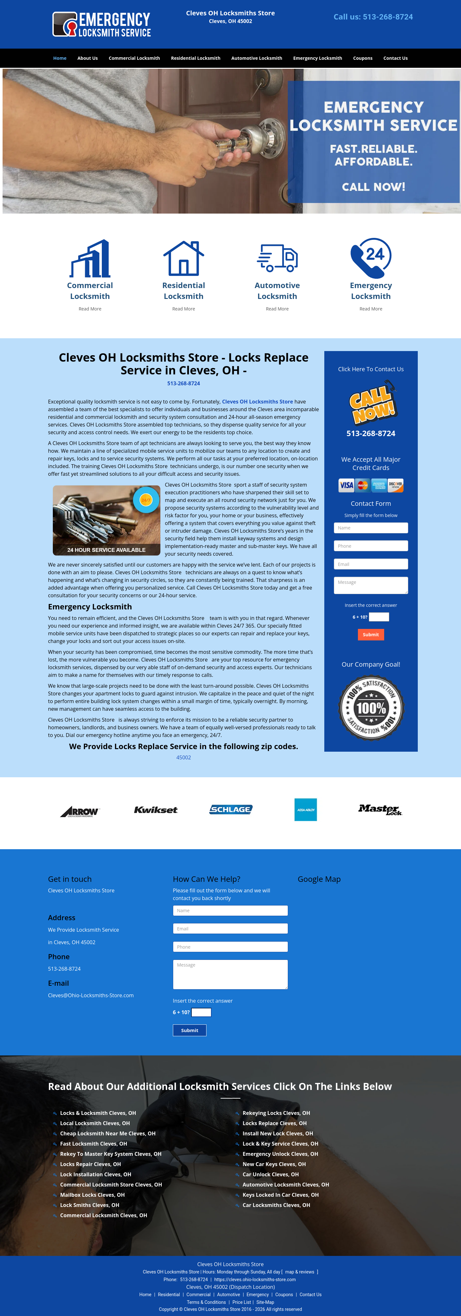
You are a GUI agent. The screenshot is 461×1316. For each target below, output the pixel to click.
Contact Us (396, 58)
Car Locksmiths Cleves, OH (276, 1205)
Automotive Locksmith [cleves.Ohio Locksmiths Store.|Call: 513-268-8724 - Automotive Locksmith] (277, 290)
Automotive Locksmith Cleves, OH (286, 1184)
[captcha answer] (379, 617)
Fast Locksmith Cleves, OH (93, 1143)
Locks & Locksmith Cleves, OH (98, 1112)
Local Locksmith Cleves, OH (95, 1123)
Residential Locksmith (196, 58)
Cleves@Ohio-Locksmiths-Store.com (91, 995)
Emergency (258, 1294)
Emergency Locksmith (317, 58)
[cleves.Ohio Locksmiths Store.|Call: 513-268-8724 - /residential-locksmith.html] (183, 258)
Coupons (362, 58)
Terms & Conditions (206, 1302)
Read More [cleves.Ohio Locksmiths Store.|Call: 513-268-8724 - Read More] (90, 309)
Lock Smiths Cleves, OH (89, 1205)
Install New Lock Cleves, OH (278, 1133)
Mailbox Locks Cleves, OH (92, 1194)
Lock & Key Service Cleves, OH (281, 1143)
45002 (183, 757)
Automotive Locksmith (256, 58)
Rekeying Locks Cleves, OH (276, 1112)
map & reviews (300, 1271)
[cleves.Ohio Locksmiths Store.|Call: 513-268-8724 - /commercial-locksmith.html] (90, 258)
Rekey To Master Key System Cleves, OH (111, 1153)
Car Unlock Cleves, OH (271, 1174)
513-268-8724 (388, 16)
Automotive (228, 1294)
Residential (169, 1294)
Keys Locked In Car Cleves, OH (281, 1194)
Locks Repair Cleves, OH (90, 1164)
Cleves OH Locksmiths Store (257, 401)
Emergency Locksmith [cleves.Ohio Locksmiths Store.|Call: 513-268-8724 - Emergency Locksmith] (371, 290)
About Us (87, 58)
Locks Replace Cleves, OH (275, 1123)
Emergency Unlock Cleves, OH (280, 1153)
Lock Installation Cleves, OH (95, 1174)
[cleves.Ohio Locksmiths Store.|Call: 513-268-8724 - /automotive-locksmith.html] (277, 258)
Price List (241, 1302)
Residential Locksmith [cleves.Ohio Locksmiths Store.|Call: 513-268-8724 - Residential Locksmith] (183, 290)
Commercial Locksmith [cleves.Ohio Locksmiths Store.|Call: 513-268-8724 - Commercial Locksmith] (90, 290)
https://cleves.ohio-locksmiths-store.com (255, 1279)
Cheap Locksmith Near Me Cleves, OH (108, 1133)
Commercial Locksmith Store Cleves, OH (111, 1184)
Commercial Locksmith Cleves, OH (103, 1215)
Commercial (199, 1294)
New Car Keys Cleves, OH (274, 1164)
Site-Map (265, 1302)
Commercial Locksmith (134, 58)
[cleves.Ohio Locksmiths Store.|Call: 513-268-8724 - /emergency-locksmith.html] (371, 258)
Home (59, 58)
